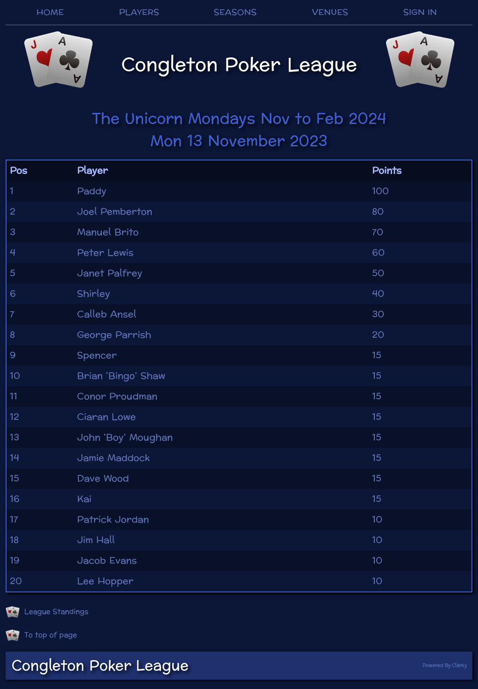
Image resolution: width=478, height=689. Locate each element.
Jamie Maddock (113, 458)
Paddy (91, 191)
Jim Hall (96, 540)
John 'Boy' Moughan (125, 437)
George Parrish (114, 335)
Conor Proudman (117, 396)
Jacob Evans (107, 560)
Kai (84, 499)
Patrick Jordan (113, 519)
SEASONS (235, 12)
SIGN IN (420, 12)
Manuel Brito (108, 232)
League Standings (47, 612)
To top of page (41, 635)
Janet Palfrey (109, 273)
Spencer (97, 355)
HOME (50, 12)
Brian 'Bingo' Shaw (121, 376)
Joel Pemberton (114, 211)
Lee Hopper (105, 581)
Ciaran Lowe (106, 417)
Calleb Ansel (106, 314)
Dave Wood (103, 478)
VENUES (330, 12)
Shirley (93, 293)
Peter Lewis (105, 252)
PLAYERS (139, 12)
